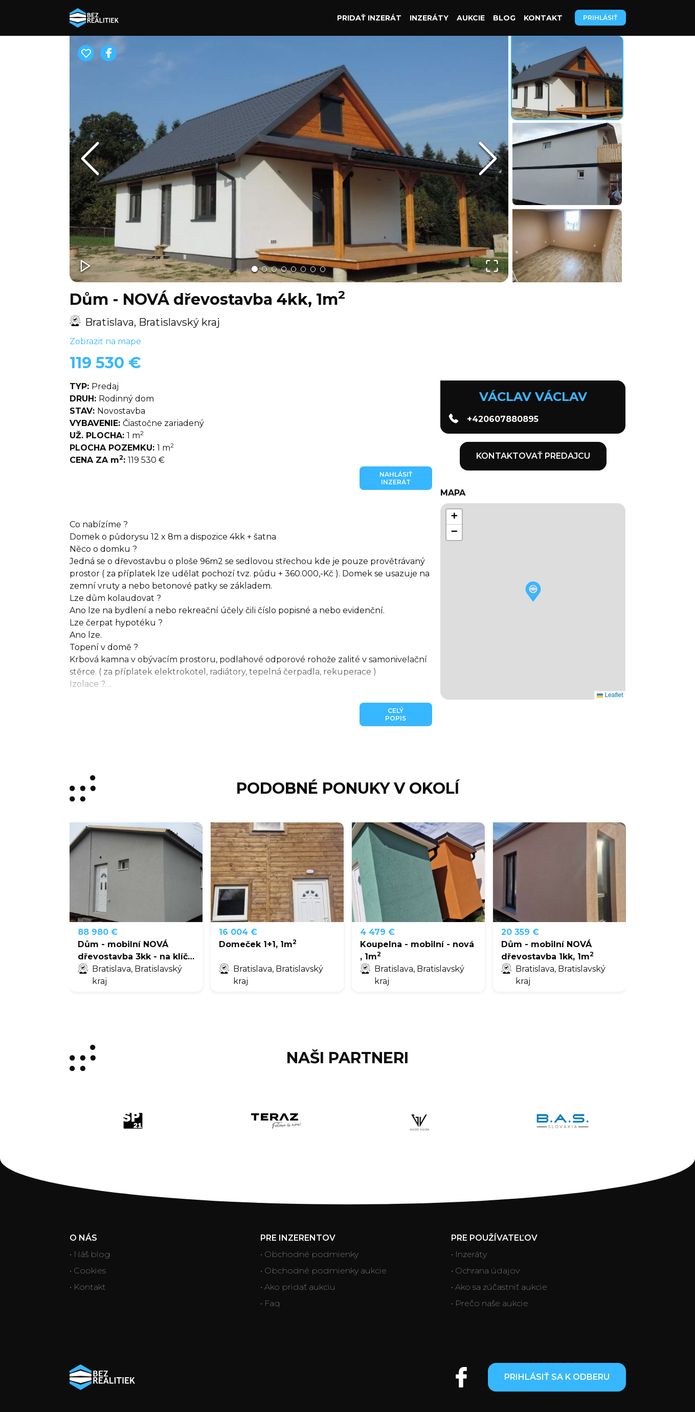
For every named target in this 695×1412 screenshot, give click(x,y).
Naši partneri (347, 1058)
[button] (289, 158)
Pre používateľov (494, 1238)
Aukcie (471, 18)
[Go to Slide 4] (283, 269)
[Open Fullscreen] (491, 265)
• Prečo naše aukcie (489, 1303)
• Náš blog (90, 1254)
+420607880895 (494, 418)
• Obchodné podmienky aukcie (323, 1270)
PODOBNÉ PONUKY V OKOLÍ (347, 788)
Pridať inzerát (369, 18)
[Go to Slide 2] (260, 269)
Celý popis (395, 714)
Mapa (452, 493)
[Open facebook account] (461, 1377)
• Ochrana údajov (485, 1270)
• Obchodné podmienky (309, 1254)
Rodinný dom (112, 399)
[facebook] (108, 53)
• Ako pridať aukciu (297, 1287)
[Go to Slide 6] (305, 269)
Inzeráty (429, 18)
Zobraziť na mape (105, 341)
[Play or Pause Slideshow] (87, 265)
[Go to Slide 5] (294, 269)
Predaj (94, 386)
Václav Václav (533, 396)
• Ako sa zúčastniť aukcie (499, 1287)
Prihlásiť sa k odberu (557, 1377)
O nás (83, 1238)
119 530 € (105, 363)
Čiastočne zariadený (137, 423)
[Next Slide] (487, 158)
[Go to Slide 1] (249, 268)
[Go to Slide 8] (328, 269)
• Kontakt (88, 1287)
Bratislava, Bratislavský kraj (145, 321)
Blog (504, 18)
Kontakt (543, 18)
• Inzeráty (469, 1254)
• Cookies (88, 1270)
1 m (107, 435)
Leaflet (610, 695)
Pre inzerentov (297, 1238)
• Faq (270, 1303)
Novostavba (107, 411)
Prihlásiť (600, 17)
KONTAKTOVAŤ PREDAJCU (533, 456)
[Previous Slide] (90, 158)
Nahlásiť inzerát (395, 478)
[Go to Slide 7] (316, 269)
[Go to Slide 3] (271, 269)
